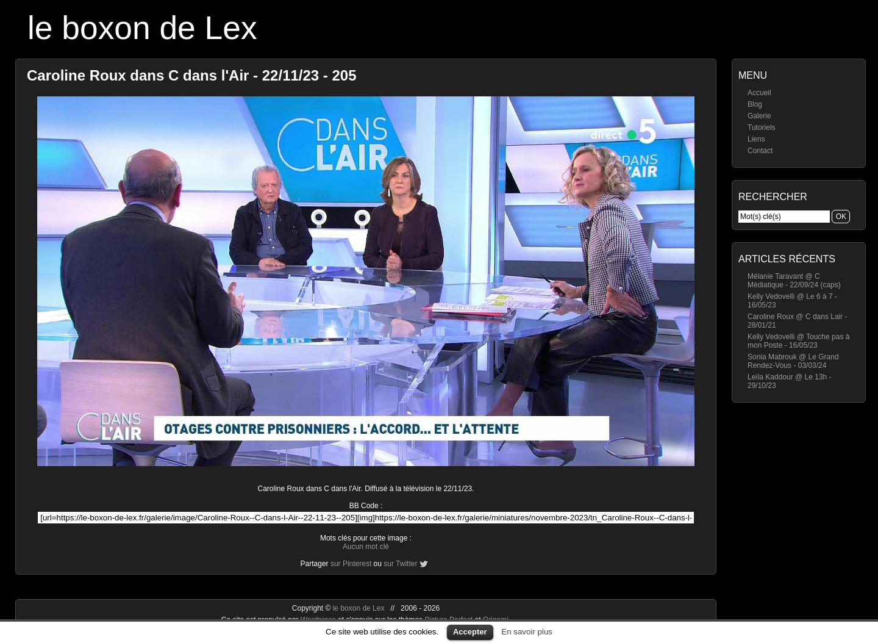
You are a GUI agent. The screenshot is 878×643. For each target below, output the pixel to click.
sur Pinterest (350, 563)
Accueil (759, 92)
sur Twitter (400, 563)
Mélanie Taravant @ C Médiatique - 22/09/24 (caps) (794, 280)
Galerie (759, 116)
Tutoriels (762, 127)
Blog (755, 104)
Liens (756, 139)
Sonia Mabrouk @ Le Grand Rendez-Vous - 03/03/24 (793, 361)
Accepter (470, 631)
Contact (760, 150)
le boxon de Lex (142, 28)
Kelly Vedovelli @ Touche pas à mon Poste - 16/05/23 (798, 341)
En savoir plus (526, 631)
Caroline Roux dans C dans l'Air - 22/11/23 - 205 (192, 75)
